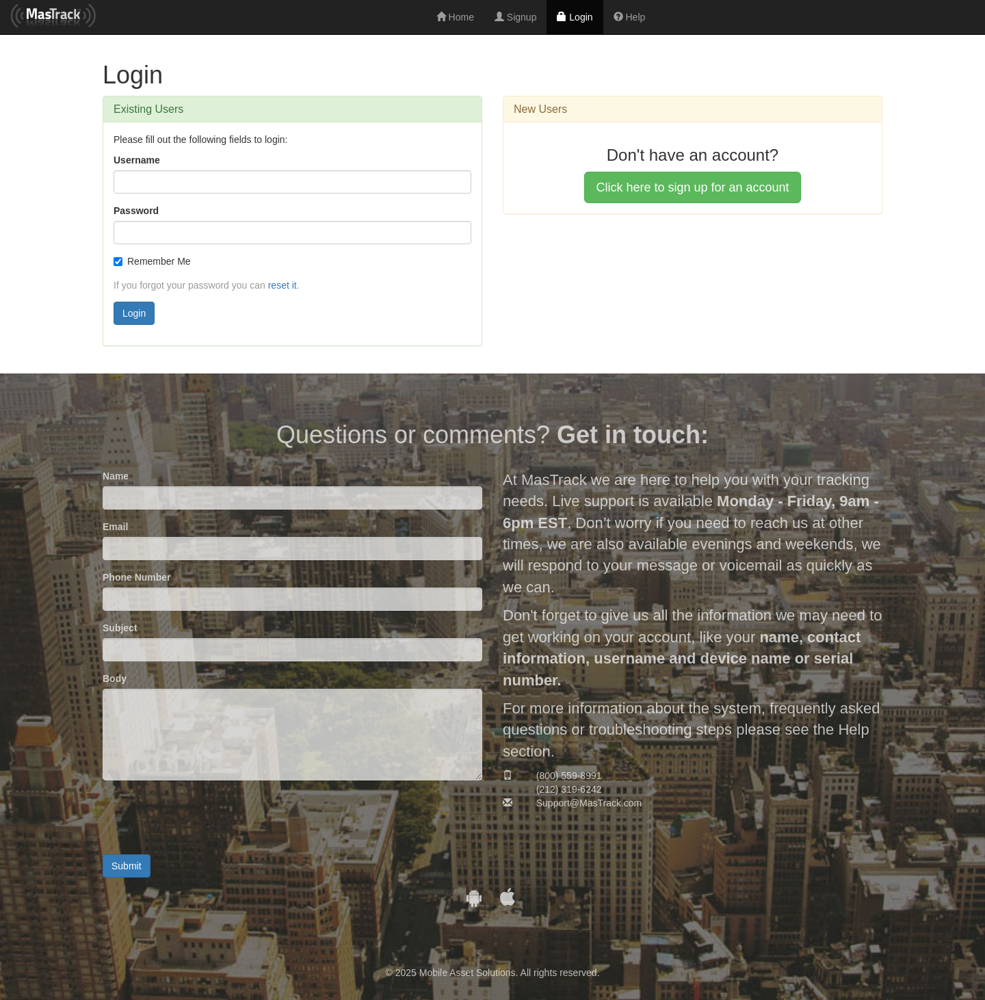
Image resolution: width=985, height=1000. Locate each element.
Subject (120, 627)
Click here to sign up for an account (692, 187)
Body (115, 678)
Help (630, 17)
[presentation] (207, 817)
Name (116, 476)
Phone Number (137, 577)
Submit (126, 865)
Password (136, 210)
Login (574, 17)
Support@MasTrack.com (589, 803)
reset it (282, 285)
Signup (515, 17)
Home (455, 17)
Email (115, 526)
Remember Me (152, 261)
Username (137, 160)
